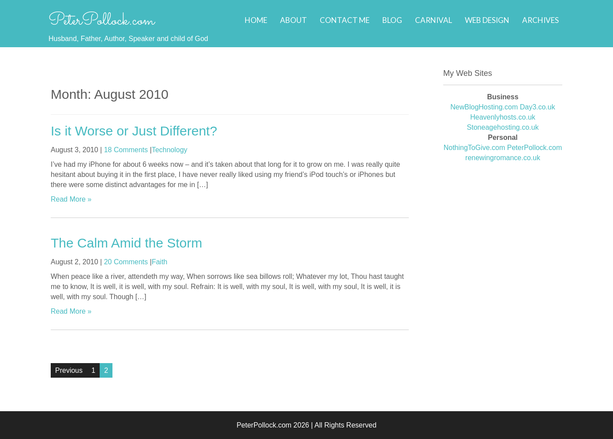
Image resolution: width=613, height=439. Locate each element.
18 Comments (126, 150)
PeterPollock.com (101, 21)
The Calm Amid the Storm (126, 243)
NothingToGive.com (474, 147)
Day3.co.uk (537, 107)
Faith (160, 262)
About (293, 20)
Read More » (71, 199)
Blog (392, 20)
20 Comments (126, 262)
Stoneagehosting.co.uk (503, 127)
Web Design (487, 20)
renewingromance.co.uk (502, 157)
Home (256, 20)
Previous (68, 370)
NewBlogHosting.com (484, 107)
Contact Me (345, 20)
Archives (540, 20)
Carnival (433, 20)
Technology (169, 150)
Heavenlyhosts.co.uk (502, 117)
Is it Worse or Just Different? (134, 131)
